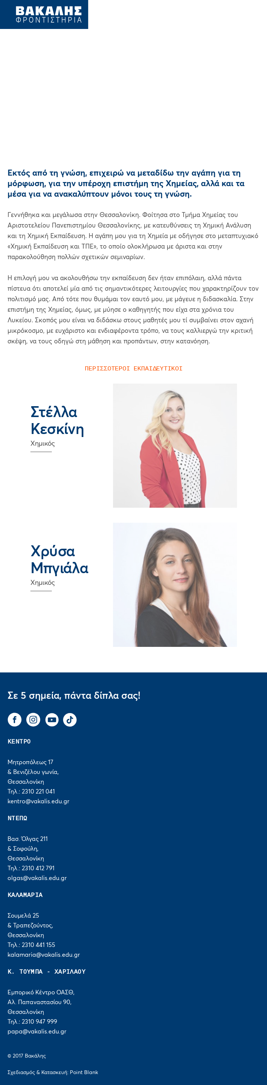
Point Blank (84, 1072)
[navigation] (243, 11)
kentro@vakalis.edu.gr (38, 801)
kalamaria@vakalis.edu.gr (44, 955)
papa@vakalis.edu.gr (37, 1032)
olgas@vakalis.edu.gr (37, 878)
